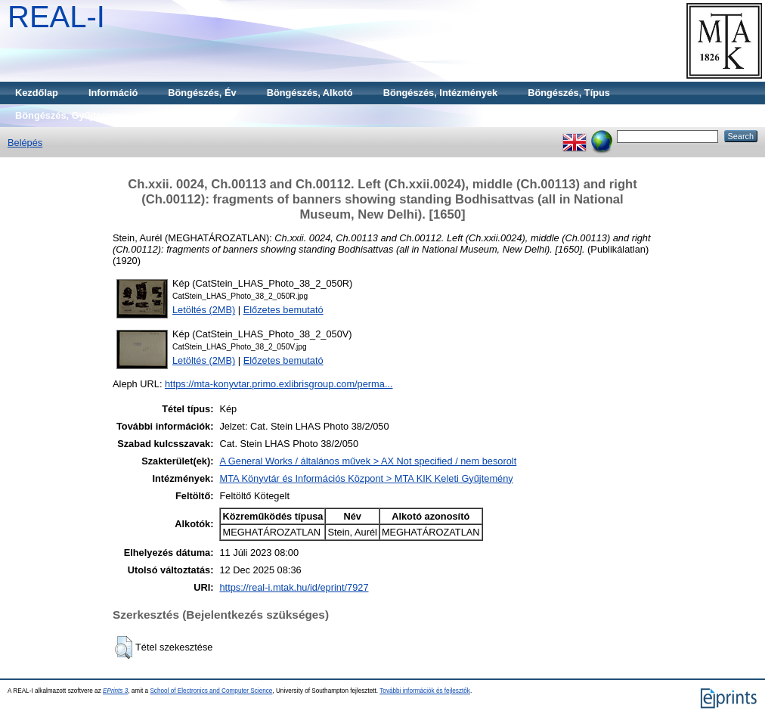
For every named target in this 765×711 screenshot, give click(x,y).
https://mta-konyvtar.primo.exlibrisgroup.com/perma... (279, 384)
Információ (113, 92)
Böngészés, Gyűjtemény (71, 115)
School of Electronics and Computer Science (211, 691)
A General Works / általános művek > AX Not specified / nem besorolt (367, 461)
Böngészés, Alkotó (310, 92)
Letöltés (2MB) (203, 309)
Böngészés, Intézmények (440, 92)
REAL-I (56, 16)
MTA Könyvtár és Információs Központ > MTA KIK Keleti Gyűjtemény (366, 478)
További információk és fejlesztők (424, 691)
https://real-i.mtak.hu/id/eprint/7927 (293, 587)
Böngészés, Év (202, 92)
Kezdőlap (36, 92)
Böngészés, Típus (569, 92)
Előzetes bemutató (283, 309)
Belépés (25, 142)
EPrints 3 (115, 691)
